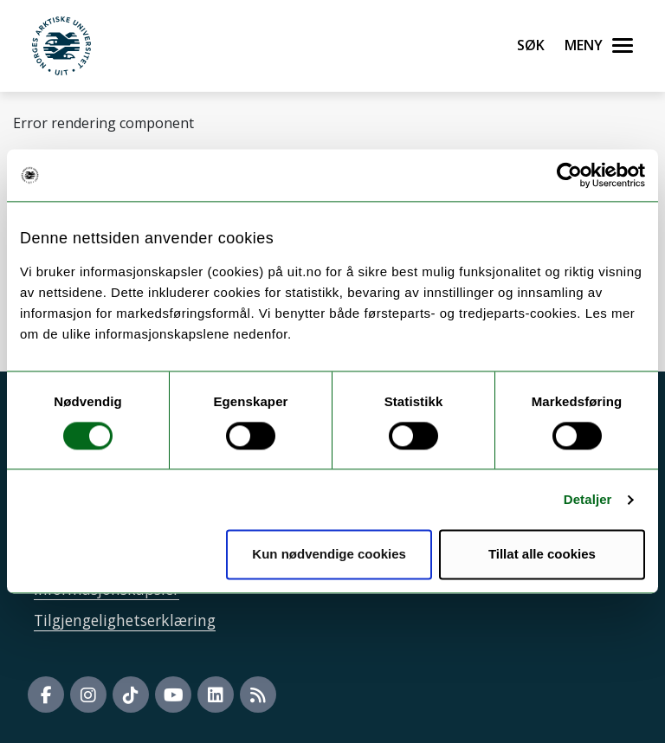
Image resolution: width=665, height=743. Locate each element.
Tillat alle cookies (542, 554)
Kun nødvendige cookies (329, 554)
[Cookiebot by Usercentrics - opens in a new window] (569, 175)
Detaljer (588, 499)
